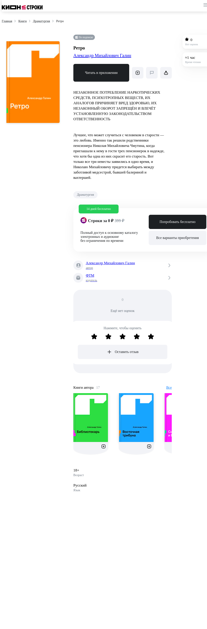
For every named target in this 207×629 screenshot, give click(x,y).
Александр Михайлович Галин (102, 55)
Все (169, 387)
